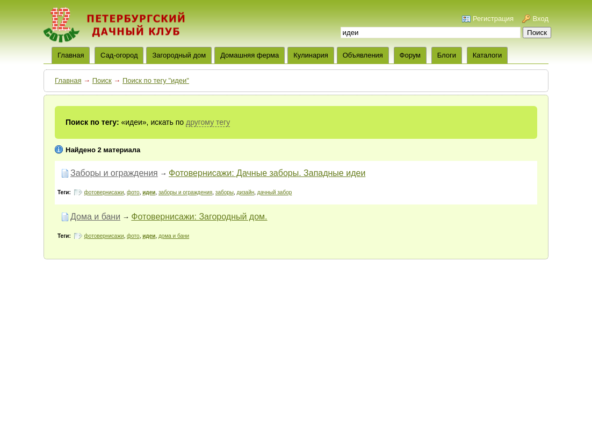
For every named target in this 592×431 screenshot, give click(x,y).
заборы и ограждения (185, 192)
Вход (540, 19)
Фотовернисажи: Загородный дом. (199, 216)
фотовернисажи (104, 192)
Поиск (102, 80)
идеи (148, 192)
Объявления (363, 55)
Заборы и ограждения (114, 173)
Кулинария (310, 55)
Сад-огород (119, 55)
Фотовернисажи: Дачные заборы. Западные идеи (267, 173)
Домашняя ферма (249, 55)
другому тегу (208, 122)
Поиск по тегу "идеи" (155, 80)
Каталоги (487, 55)
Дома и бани (95, 216)
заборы (224, 192)
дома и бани (173, 236)
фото (133, 192)
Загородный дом (179, 55)
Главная (68, 80)
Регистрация (493, 19)
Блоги (446, 55)
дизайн (246, 192)
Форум (410, 55)
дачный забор (274, 192)
